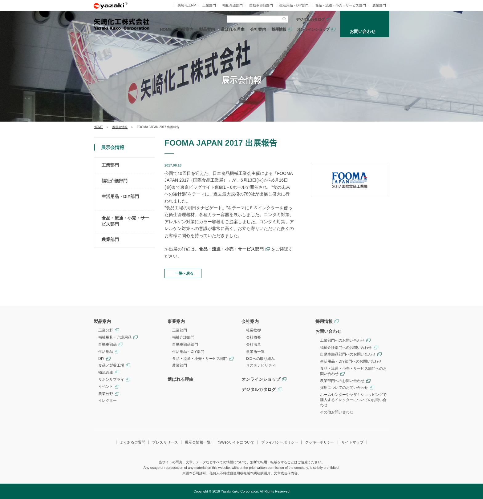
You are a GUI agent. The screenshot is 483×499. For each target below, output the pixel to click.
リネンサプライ (111, 379)
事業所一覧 (255, 351)
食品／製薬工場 (111, 365)
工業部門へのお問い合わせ (342, 340)
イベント (105, 386)
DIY (101, 358)
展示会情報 (120, 127)
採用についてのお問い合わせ (344, 387)
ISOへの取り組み (260, 358)
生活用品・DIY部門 (294, 5)
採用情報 (279, 29)
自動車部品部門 (261, 5)
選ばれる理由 (233, 29)
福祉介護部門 (232, 5)
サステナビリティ (261, 365)
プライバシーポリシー (279, 442)
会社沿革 (253, 344)
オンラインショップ (313, 29)
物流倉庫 (105, 372)
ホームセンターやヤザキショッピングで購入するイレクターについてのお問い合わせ (353, 399)
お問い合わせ (328, 331)
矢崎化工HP (186, 5)
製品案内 (207, 29)
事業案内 (185, 29)
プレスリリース (165, 442)
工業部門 (209, 5)
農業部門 (379, 5)
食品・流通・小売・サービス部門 (340, 5)
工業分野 (105, 330)
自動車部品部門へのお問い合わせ (347, 354)
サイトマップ (352, 442)
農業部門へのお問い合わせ (342, 381)
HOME (166, 29)
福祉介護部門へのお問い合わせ (346, 347)
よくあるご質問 (132, 442)
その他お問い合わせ (336, 412)
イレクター (107, 400)
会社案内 (258, 29)
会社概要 (253, 337)
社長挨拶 (253, 330)
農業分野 (105, 394)
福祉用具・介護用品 (115, 337)
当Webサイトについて (235, 442)
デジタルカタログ (310, 20)
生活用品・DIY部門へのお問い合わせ (351, 361)
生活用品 (105, 351)
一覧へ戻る (184, 273)
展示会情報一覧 (198, 442)
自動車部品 (107, 344)
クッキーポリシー (320, 442)
